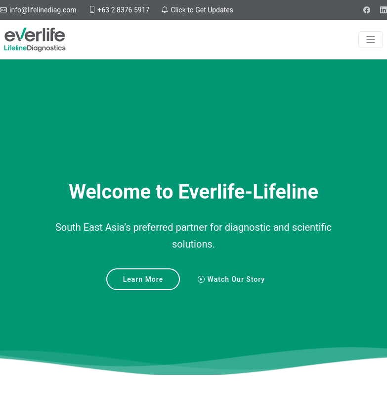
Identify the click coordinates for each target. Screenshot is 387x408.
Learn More (143, 279)
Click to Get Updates (201, 10)
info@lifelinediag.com (42, 10)
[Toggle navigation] (370, 39)
